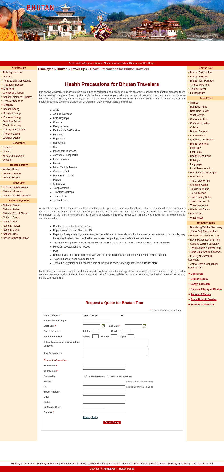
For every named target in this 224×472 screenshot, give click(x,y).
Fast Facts (196, 152)
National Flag (10, 221)
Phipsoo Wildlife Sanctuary (204, 235)
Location (7, 147)
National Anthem (12, 209)
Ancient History (11, 169)
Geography (19, 143)
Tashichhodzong (12, 125)
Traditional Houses (13, 84)
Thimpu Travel (198, 88)
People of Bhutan (201, 294)
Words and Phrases (201, 209)
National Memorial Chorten (17, 97)
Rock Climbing (158, 463)
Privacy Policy (90, 417)
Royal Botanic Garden (203, 299)
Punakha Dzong (12, 117)
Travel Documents (200, 201)
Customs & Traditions (202, 139)
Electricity (195, 147)
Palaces (7, 76)
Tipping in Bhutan (199, 189)
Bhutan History (19, 164)
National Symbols (19, 200)
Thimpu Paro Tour (200, 84)
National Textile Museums (17, 195)
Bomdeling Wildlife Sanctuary (206, 227)
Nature (6, 151)
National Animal (11, 205)
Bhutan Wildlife (206, 222)
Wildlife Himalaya (97, 463)
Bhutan (62, 69)
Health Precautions (200, 156)
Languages (196, 164)
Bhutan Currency (199, 131)
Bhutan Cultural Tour (201, 72)
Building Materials (13, 72)
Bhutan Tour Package (202, 80)
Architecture (19, 68)
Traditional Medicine (202, 304)
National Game (11, 229)
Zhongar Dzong (11, 137)
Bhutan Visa (196, 213)
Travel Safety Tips (200, 180)
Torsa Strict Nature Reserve (205, 252)
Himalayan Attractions (23, 463)
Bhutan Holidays (199, 76)
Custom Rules (198, 135)
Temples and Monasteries (17, 80)
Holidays (195, 160)
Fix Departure (197, 93)
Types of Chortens (13, 101)
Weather (7, 159)
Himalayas (45, 69)
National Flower (11, 225)
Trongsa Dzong (11, 133)
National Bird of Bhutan (15, 213)
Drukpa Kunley (199, 278)
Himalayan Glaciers (47, 463)
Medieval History (12, 173)
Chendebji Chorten (13, 92)
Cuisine (194, 127)
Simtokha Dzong (12, 121)
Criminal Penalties (200, 123)
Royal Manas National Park (205, 239)
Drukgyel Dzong (12, 113)
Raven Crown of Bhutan (16, 238)
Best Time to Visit (199, 110)
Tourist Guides (198, 193)
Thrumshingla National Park (205, 247)
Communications (199, 119)
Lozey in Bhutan (200, 284)
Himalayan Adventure (120, 463)
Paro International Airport (203, 172)
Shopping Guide (199, 184)
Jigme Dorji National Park (204, 231)
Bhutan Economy (199, 143)
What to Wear (197, 115)
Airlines (194, 102)
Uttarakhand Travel (202, 463)
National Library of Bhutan (206, 289)
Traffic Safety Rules (200, 197)
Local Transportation (201, 168)
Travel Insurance (199, 205)
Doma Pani (197, 273)
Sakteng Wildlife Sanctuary (204, 243)
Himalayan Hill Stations (73, 463)
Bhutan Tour (206, 68)
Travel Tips (79, 69)
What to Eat (196, 217)
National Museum (12, 191)
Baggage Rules (198, 106)
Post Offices (196, 176)
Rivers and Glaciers (14, 155)
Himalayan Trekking (179, 463)
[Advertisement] (112, 51)
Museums (19, 182)
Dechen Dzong (11, 109)
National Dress (11, 217)
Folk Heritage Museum (15, 187)
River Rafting (141, 463)
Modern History (11, 177)
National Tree (10, 234)
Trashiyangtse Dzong (14, 129)
